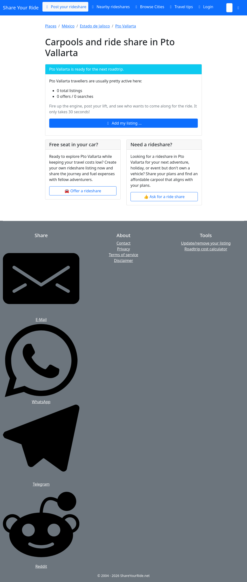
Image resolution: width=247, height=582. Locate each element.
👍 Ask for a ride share (164, 196)
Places (50, 26)
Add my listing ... (123, 123)
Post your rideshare (65, 6)
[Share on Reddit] (41, 528)
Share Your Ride (21, 7)
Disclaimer (123, 260)
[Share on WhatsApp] (41, 363)
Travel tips (180, 6)
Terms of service (123, 254)
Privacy (123, 249)
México (68, 26)
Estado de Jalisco (95, 26)
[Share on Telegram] (41, 446)
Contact (123, 243)
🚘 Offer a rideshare (82, 191)
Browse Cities (149, 6)
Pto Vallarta (125, 26)
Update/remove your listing (206, 243)
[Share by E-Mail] (41, 281)
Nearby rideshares (110, 6)
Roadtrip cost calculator (206, 249)
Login (205, 6)
